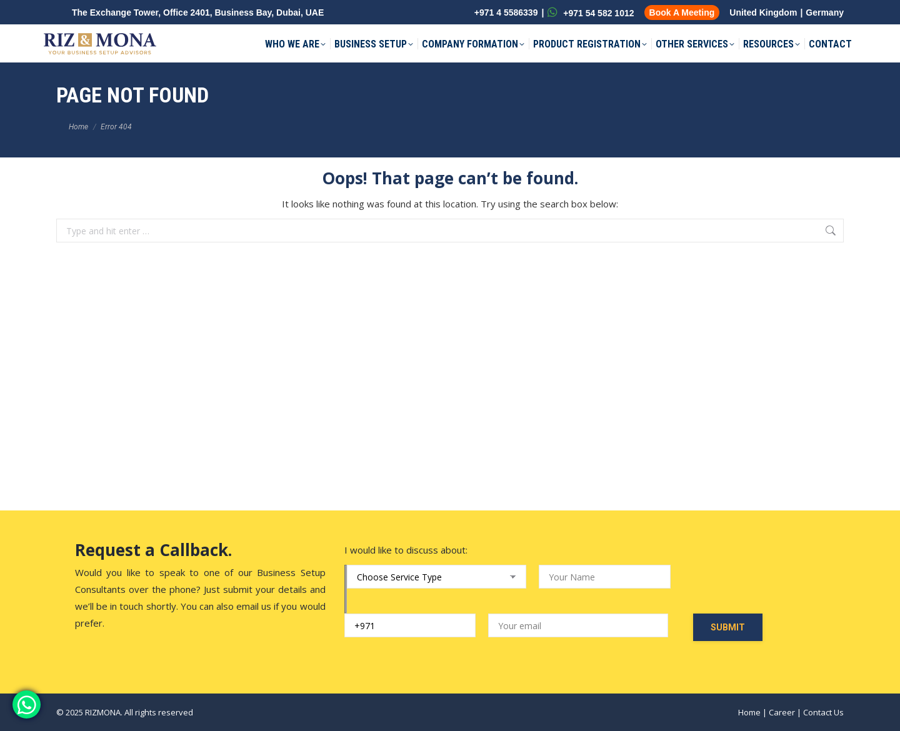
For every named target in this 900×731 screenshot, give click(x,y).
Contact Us (823, 712)
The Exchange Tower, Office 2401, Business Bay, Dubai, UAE (198, 12)
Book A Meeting (682, 12)
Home (749, 712)
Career (782, 712)
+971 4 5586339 (505, 12)
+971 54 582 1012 (591, 12)
